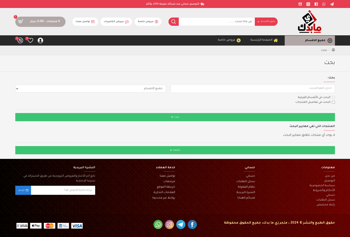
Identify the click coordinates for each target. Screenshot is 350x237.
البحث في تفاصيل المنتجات (315, 102)
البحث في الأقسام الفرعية (316, 97)
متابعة (176, 150)
